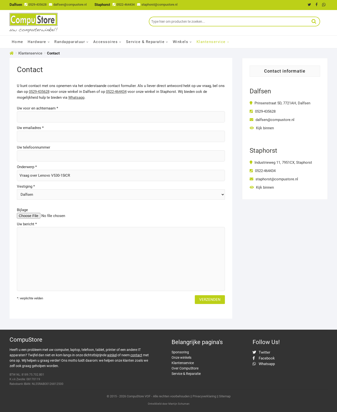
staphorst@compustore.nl (157, 4)
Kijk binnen (262, 128)
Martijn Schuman (178, 403)
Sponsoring (180, 352)
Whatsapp (76, 97)
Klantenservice (211, 42)
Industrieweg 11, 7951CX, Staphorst (281, 162)
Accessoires (105, 42)
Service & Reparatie (145, 42)
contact (136, 355)
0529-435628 (35, 4)
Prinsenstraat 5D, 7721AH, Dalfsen (280, 103)
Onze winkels (181, 357)
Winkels (180, 42)
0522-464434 (124, 4)
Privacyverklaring (204, 396)
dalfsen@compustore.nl (68, 4)
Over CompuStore (185, 368)
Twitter (261, 352)
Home (17, 42)
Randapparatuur (69, 42)
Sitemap (225, 396)
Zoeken (314, 21)
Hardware (37, 42)
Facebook (264, 358)
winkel (112, 355)
